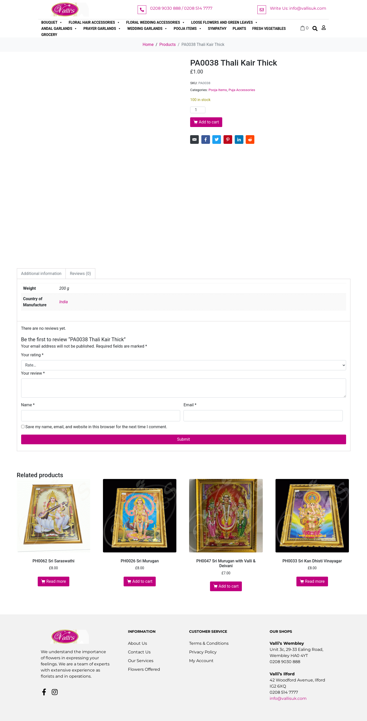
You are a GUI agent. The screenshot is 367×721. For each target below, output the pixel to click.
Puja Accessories (242, 90)
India (63, 301)
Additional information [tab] (41, 273)
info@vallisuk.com (288, 698)
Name (28, 404)
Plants (239, 29)
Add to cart (209, 122)
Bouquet (51, 22)
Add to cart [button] (142, 581)
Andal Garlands (59, 28)
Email (190, 404)
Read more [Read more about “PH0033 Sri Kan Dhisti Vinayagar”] (315, 581)
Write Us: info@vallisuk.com (298, 8)
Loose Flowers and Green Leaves (224, 22)
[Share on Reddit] (250, 139)
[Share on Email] (194, 139)
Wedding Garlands (147, 28)
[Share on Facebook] (205, 139)
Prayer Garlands (102, 28)
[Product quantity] (197, 110)
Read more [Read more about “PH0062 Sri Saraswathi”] (56, 581)
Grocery (49, 35)
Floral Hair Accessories (94, 22)
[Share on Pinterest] (228, 139)
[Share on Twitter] (216, 139)
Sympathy (217, 29)
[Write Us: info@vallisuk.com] (261, 9)
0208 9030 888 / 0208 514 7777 (181, 8)
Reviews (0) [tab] (80, 273)
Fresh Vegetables (269, 29)
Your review (33, 373)
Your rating (32, 354)
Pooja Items (188, 28)
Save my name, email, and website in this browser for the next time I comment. (96, 426)
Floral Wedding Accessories (155, 22)
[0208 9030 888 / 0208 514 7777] (142, 9)
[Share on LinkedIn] (239, 139)
